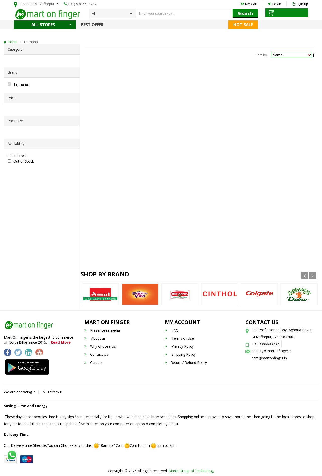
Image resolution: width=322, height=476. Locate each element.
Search (245, 13)
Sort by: (261, 55)
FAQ (172, 330)
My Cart (249, 3)
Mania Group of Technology (191, 470)
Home (13, 41)
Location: (34, 4)
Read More (61, 342)
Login (274, 3)
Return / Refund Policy (186, 362)
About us (95, 338)
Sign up (300, 3)
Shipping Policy (180, 354)
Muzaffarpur (52, 392)
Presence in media (102, 330)
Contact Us (96, 354)
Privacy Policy (179, 346)
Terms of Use (179, 338)
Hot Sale (243, 24)
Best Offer (92, 24)
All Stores (51, 24)
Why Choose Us (100, 346)
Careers (93, 362)
